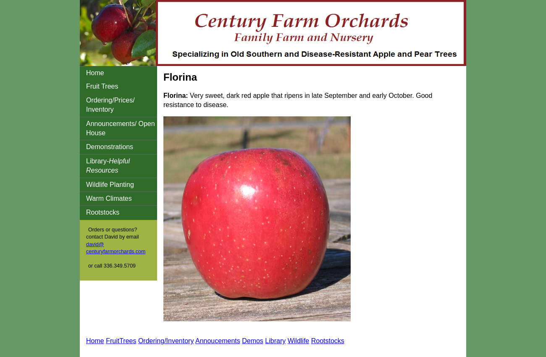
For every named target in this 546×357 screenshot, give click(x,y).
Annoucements (217, 340)
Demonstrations (109, 146)
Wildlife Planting (110, 184)
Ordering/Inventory (166, 340)
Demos (252, 340)
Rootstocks (102, 212)
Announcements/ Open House (120, 128)
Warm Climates (109, 198)
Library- (108, 166)
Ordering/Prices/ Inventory (110, 105)
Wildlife (299, 340)
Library (275, 340)
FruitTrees (121, 340)
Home (95, 72)
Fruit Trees (102, 86)
